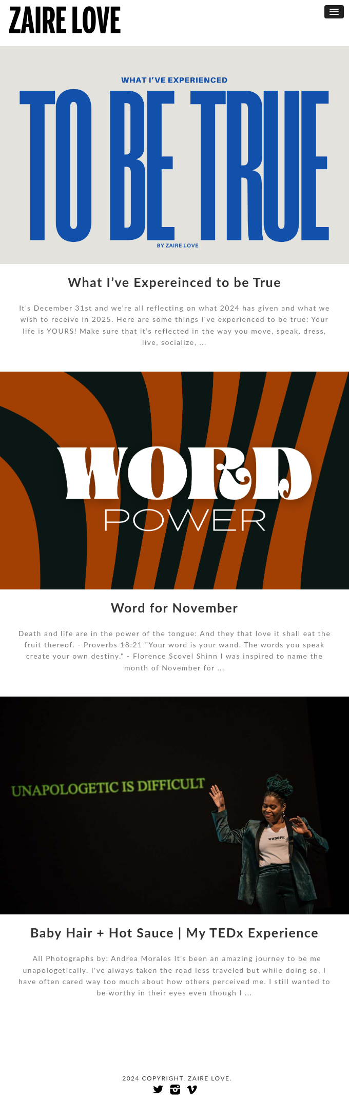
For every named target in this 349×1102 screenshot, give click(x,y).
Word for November (175, 607)
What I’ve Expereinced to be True (174, 282)
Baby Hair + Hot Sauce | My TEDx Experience (174, 932)
